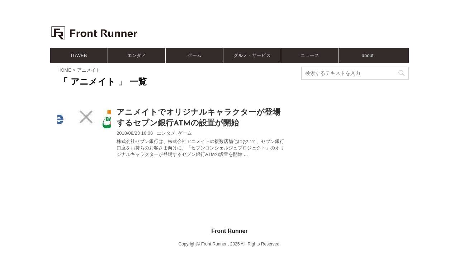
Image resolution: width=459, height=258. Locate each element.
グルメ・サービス (252, 55)
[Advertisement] (272, 27)
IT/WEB (79, 55)
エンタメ (136, 55)
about (368, 55)
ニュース (310, 55)
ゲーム (195, 55)
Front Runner (229, 203)
